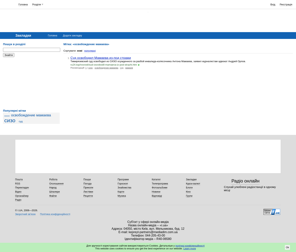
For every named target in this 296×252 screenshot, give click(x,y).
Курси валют (193, 183)
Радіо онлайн (245, 180)
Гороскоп (123, 183)
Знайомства (124, 187)
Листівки (88, 191)
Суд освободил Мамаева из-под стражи (100, 58)
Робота (53, 179)
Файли (53, 195)
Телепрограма (160, 183)
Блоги (189, 187)
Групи (189, 195)
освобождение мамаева (31, 115)
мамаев (7, 116)
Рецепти (88, 195)
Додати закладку (72, 35)
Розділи (36, 4)
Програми (123, 179)
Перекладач (22, 187)
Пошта (19, 179)
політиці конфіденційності (190, 245)
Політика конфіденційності (55, 214)
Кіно (188, 191)
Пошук (87, 179)
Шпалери (54, 191)
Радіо (18, 199)
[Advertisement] (31, 83)
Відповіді (157, 195)
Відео (18, 191)
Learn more (189, 248)
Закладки (191, 179)
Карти (121, 191)
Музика (122, 195)
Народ (52, 187)
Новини (156, 191)
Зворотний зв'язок (25, 214)
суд (21, 121)
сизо (9, 120)
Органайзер (22, 195)
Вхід (273, 4)
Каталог (156, 179)
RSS (17, 183)
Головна (23, 4)
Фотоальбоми (159, 187)
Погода (87, 183)
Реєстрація (286, 4)
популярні (90, 50)
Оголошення (56, 183)
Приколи (88, 187)
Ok (287, 247)
